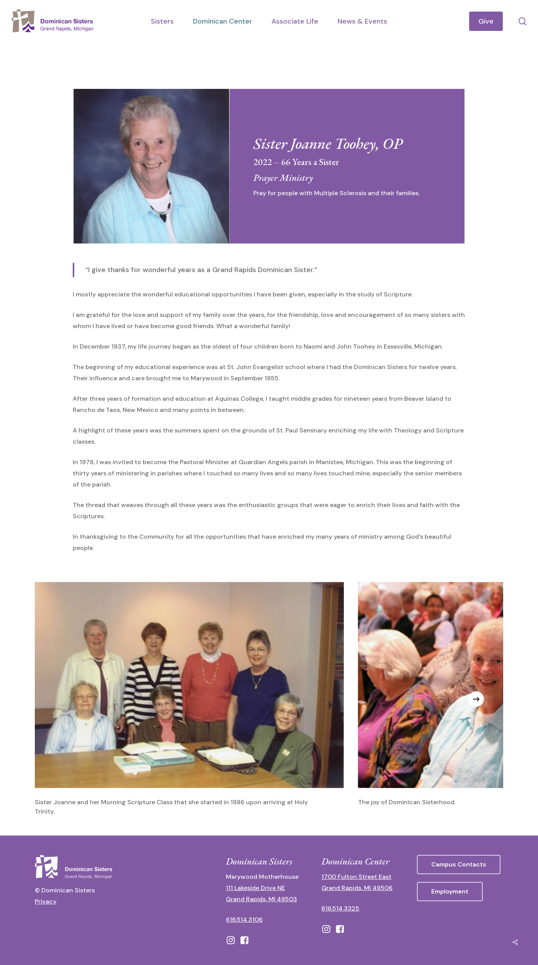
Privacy (45, 901)
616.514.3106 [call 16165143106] (244, 920)
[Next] (476, 699)
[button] (458, 864)
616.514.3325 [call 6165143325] (340, 908)
